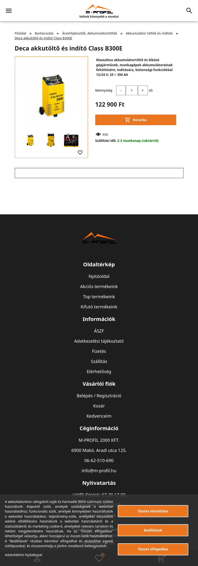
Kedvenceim (99, 416)
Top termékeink (99, 296)
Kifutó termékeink (99, 307)
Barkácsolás (44, 33)
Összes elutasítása (153, 511)
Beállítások (153, 530)
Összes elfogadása (153, 549)
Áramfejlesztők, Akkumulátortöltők (89, 33)
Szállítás (99, 361)
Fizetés (99, 351)
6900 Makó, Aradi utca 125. (99, 450)
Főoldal (20, 33)
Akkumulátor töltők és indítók (149, 33)
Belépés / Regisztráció (99, 396)
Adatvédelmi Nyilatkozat (23, 554)
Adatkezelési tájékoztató (99, 341)
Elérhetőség (99, 371)
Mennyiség (103, 90)
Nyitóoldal (98, 276)
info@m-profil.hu (99, 470)
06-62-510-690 (98, 460)
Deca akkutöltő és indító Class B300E (43, 38)
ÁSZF (99, 331)
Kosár (99, 406)
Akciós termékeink (99, 286)
